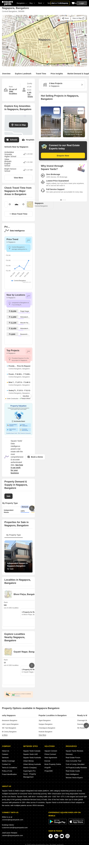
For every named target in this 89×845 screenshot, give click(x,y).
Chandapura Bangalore (47, 728)
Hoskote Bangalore (45, 732)
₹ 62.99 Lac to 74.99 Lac (73, 134)
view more (3, 735)
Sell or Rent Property (60, 3)
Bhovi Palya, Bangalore (25, 594)
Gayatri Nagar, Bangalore (26, 652)
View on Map (18, 125)
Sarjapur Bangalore (45, 724)
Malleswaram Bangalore (8, 720)
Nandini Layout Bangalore (9, 724)
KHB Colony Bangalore (8, 732)
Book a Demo (35, 457)
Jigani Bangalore (45, 720)
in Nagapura (62, 84)
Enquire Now (63, 155)
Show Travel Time (18, 214)
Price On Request (46, 134)
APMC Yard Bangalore (8, 728)
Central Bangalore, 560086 (13, 11)
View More (18, 178)
